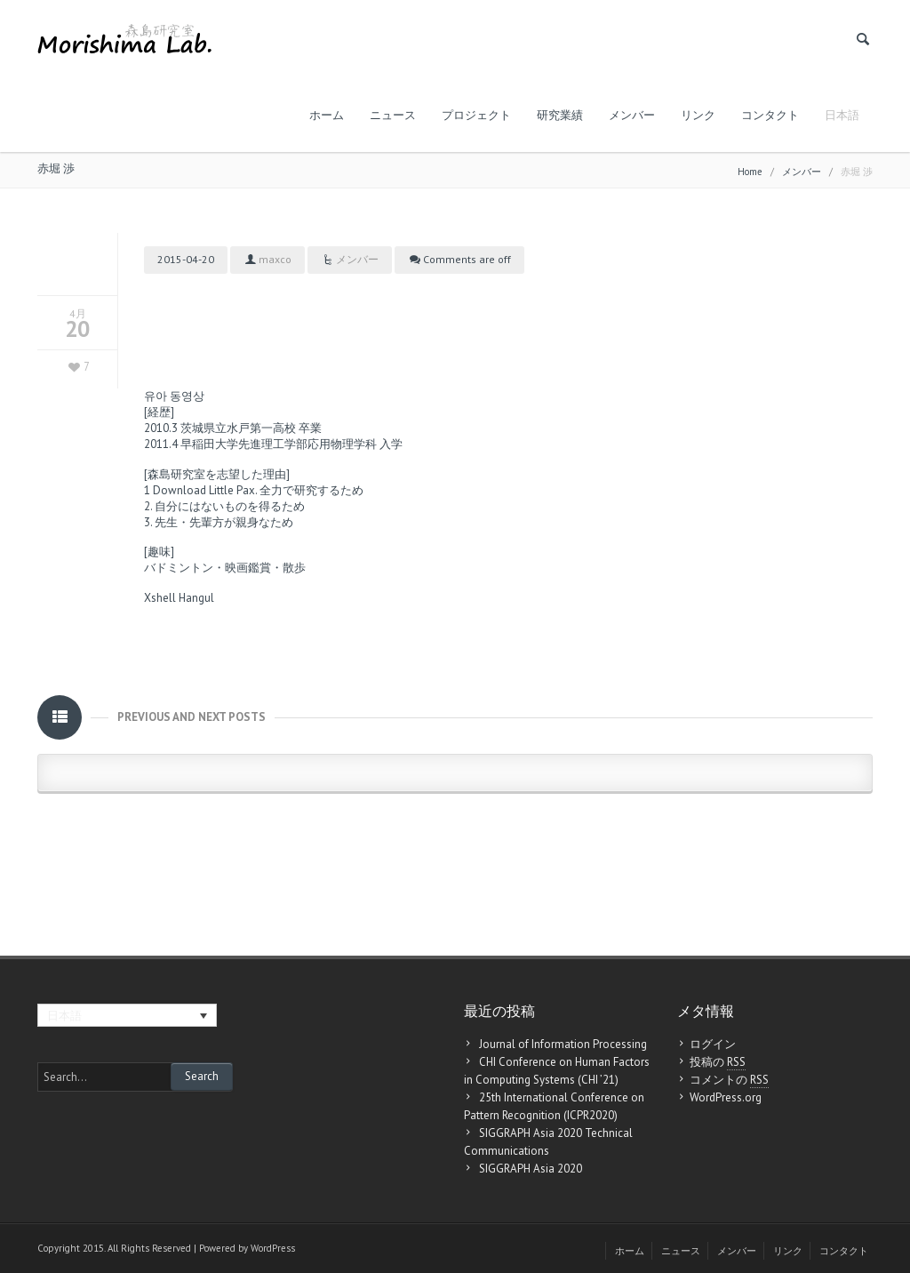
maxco (275, 259)
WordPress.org (726, 1097)
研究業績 (560, 115)
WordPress (273, 1248)
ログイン (713, 1044)
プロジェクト (476, 115)
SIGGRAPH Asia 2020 (530, 1168)
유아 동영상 (174, 396)
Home (750, 171)
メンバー (632, 115)
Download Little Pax (204, 490)
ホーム (326, 115)
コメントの (729, 1080)
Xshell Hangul (179, 597)
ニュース (393, 115)
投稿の (718, 1062)
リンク (698, 115)
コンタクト (770, 115)
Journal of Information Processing (563, 1044)
